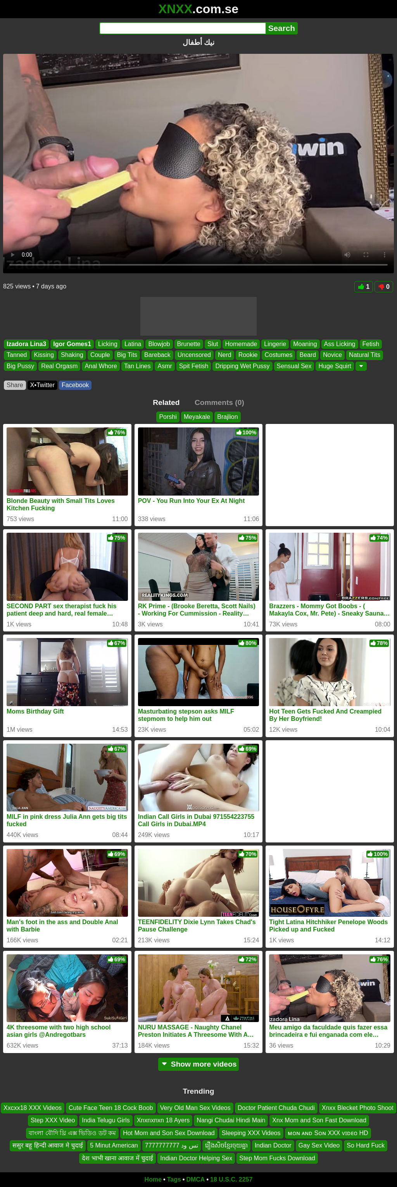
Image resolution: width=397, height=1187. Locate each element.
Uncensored (194, 355)
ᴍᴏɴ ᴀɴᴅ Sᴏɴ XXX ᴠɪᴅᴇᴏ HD (328, 1132)
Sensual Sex (294, 366)
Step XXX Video (53, 1120)
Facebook (75, 385)
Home (153, 1179)
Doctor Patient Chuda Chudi (276, 1108)
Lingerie (275, 344)
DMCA (195, 1179)
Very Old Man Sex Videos (195, 1108)
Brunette (188, 344)
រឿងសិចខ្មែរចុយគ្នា (226, 1145)
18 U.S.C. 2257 (231, 1179)
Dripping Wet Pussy (242, 366)
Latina (133, 344)
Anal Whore (101, 366)
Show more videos (199, 1064)
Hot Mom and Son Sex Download (169, 1132)
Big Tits (127, 355)
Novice (332, 355)
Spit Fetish (194, 366)
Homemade (241, 344)
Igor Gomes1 (72, 344)
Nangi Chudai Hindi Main (231, 1120)
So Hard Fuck (366, 1145)
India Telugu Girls (105, 1120)
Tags (174, 1179)
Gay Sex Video (319, 1145)
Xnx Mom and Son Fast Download (319, 1120)
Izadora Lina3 (26, 344)
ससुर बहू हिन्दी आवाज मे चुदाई (47, 1145)
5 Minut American (114, 1145)
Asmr (164, 366)
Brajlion (227, 416)
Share (15, 385)
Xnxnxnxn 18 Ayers (163, 1120)
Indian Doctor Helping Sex (196, 1157)
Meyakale (197, 416)
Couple (100, 355)
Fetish (371, 344)
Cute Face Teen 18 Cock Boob (111, 1108)
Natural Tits (364, 355)
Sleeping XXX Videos (251, 1132)
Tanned (17, 355)
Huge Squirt (334, 366)
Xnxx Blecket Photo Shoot (358, 1108)
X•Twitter (42, 385)
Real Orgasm (59, 366)
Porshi (167, 416)
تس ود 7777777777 (171, 1145)
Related (166, 402)
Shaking (72, 355)
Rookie (248, 355)
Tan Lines (137, 366)
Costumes (278, 355)
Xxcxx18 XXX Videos (32, 1108)
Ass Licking (340, 344)
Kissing (44, 355)
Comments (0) (219, 402)
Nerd (224, 355)
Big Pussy (20, 366)
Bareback (157, 355)
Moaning (305, 344)
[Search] (182, 28)
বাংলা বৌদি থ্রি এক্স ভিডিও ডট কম (72, 1132)
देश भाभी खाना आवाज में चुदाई (117, 1157)
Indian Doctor (273, 1145)
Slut (212, 344)
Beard (307, 355)
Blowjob (159, 344)
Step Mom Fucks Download (277, 1157)
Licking (107, 344)
